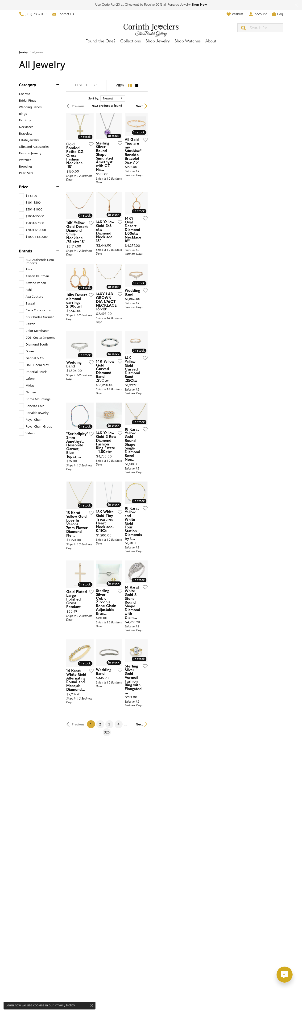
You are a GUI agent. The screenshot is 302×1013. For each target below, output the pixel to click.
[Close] (296, 5)
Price (24, 187)
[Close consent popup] (91, 1005)
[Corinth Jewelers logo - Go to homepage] (151, 27)
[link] (33, 14)
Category (27, 85)
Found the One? (101, 41)
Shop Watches (187, 41)
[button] (235, 14)
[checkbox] (28, 196)
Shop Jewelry (157, 41)
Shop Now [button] (199, 5)
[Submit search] (243, 28)
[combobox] (266, 28)
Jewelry (23, 52)
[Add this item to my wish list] (133, 187)
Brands (25, 251)
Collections (130, 41)
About (210, 41)
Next (274, 106)
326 (194, 895)
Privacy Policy (64, 1005)
